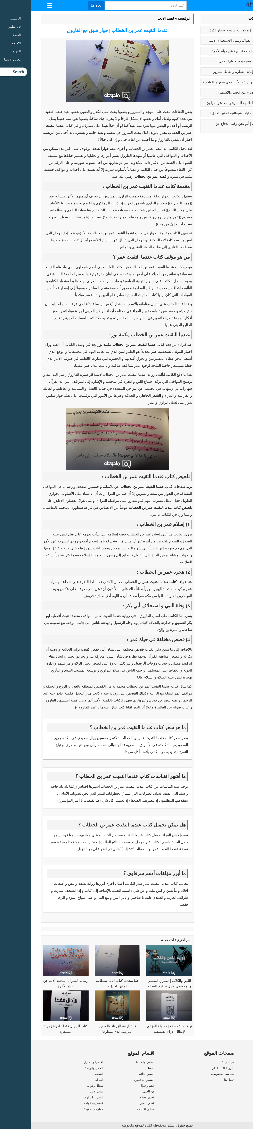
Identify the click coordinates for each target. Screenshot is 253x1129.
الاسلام (118, 1068)
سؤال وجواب (64, 1085)
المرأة (68, 1079)
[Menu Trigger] (18, 5)
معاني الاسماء (114, 1109)
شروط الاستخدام (192, 1068)
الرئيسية (153, 18)
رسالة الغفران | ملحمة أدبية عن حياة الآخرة (211, 51)
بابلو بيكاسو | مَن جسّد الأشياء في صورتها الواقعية (207, 82)
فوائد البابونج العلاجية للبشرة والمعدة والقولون (209, 103)
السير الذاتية (115, 1073)
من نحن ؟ (197, 1062)
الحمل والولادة (63, 1068)
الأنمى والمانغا (114, 1062)
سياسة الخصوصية (191, 1073)
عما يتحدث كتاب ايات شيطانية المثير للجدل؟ (210, 113)
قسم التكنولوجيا (62, 1097)
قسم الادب (134, 18)
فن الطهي (117, 1091)
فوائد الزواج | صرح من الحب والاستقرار (214, 92)
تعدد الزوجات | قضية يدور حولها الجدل (215, 61)
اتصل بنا (198, 1079)
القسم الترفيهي (113, 1079)
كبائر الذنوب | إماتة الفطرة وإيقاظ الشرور (212, 72)
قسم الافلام (116, 1097)
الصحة (68, 1073)
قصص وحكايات (62, 1103)
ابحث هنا (66, 5)
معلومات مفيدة (62, 1109)
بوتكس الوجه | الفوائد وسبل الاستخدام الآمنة (210, 40)
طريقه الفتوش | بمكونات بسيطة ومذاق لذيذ (210, 30)
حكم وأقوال (116, 1085)
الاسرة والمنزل (62, 1062)
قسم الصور (116, 1103)
